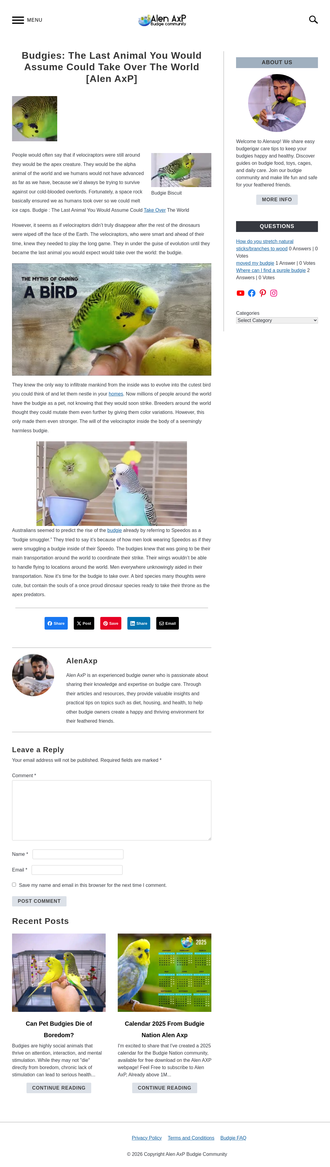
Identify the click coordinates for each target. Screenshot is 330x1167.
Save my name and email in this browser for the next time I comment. (93, 885)
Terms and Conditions (191, 1137)
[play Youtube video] (111, 319)
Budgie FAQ (233, 1137)
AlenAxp (82, 661)
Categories (247, 313)
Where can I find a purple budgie (271, 270)
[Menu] (18, 21)
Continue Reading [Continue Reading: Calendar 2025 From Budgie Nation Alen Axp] (164, 1087)
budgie (114, 530)
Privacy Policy (147, 1137)
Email (19, 869)
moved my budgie (255, 263)
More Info (277, 199)
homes (116, 393)
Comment (24, 775)
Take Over (155, 210)
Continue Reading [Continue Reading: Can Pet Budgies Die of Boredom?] (59, 1087)
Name (20, 854)
